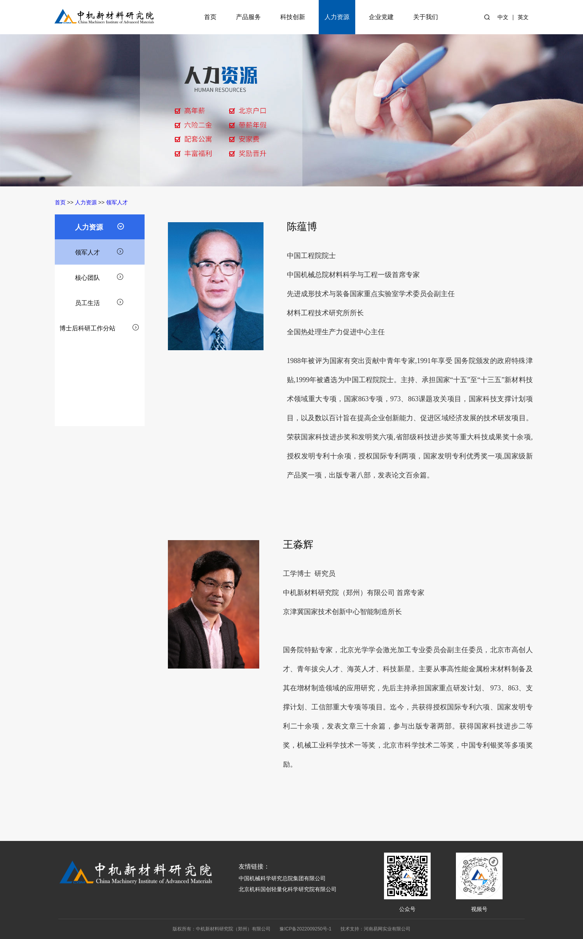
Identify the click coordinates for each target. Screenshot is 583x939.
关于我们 (425, 17)
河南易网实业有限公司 (387, 929)
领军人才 (117, 202)
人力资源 (337, 17)
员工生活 (99, 302)
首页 (210, 17)
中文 (502, 17)
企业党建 (381, 17)
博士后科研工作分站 (99, 327)
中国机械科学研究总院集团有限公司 (282, 878)
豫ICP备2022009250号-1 (305, 929)
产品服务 (248, 17)
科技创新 (292, 17)
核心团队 (99, 276)
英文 (523, 17)
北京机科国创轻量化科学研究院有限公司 (288, 889)
